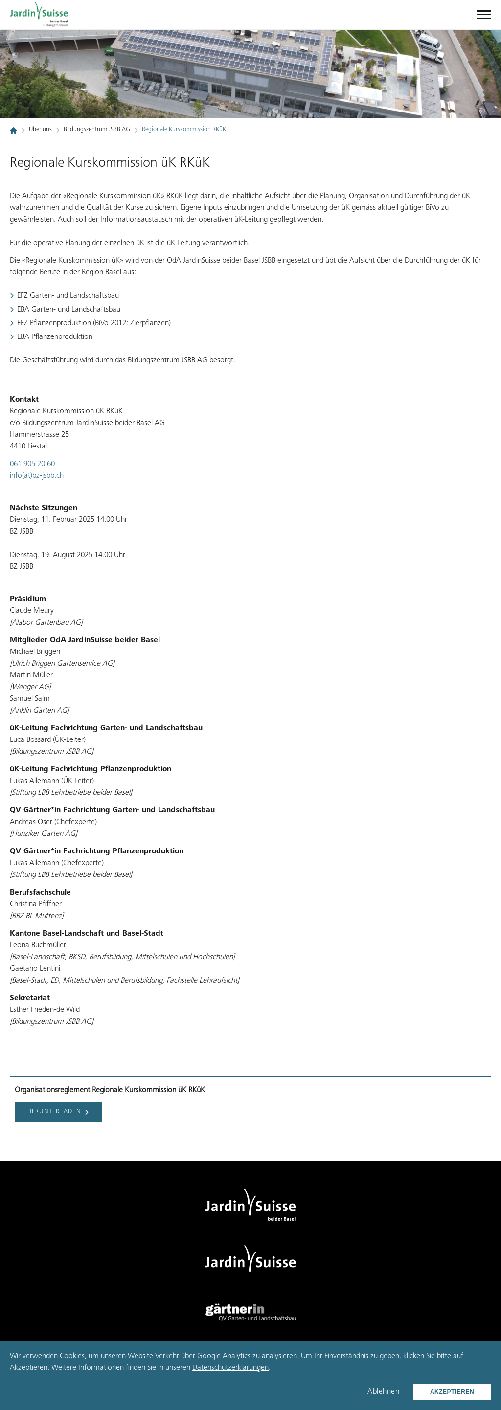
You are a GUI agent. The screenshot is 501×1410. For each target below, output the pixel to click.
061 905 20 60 (32, 464)
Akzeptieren (452, 1391)
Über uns (40, 130)
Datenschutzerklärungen (230, 1368)
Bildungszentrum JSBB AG (97, 130)
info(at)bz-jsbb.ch (37, 476)
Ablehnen (383, 1392)
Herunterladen (58, 1112)
